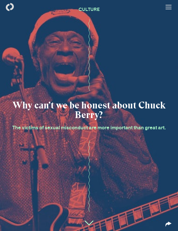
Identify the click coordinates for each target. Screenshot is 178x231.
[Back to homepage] (9, 7)
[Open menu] (168, 7)
